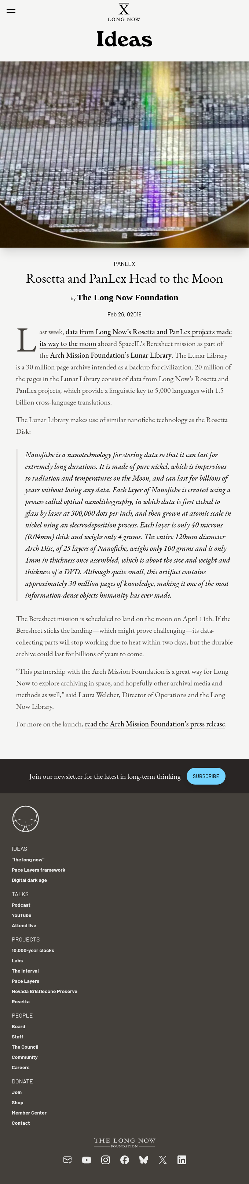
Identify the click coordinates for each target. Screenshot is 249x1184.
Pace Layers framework (38, 870)
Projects (26, 939)
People (22, 1015)
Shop (17, 1102)
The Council (25, 1047)
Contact (21, 1123)
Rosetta (21, 1001)
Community (25, 1057)
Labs (17, 960)
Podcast (21, 905)
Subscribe (206, 776)
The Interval (25, 970)
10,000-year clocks (33, 950)
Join (17, 1092)
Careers (21, 1067)
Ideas (19, 848)
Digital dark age (29, 880)
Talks (20, 893)
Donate (22, 1081)
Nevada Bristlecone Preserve (44, 991)
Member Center (29, 1112)
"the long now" (28, 859)
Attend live (24, 925)
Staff (17, 1036)
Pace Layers (25, 981)
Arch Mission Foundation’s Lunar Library (111, 355)
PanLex (124, 263)
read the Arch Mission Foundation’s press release (155, 724)
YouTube (22, 915)
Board (18, 1026)
